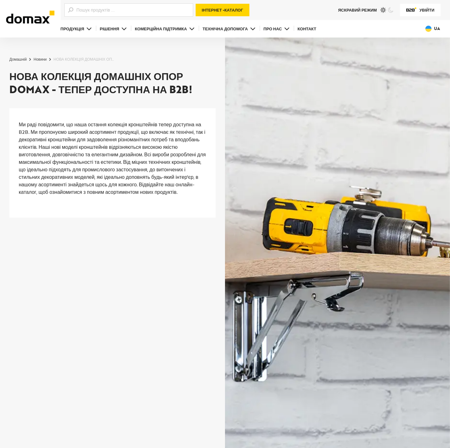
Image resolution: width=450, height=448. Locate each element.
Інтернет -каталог (222, 10)
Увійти (420, 10)
